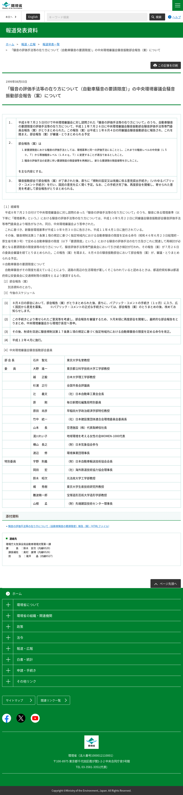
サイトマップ (14, 700)
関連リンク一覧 (51, 700)
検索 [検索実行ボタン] (159, 17)
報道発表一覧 (51, 44)
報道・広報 (28, 44)
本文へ (9, 16)
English (33, 17)
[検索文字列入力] (97, 17)
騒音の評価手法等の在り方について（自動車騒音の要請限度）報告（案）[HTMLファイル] (58, 526)
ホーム (10, 44)
